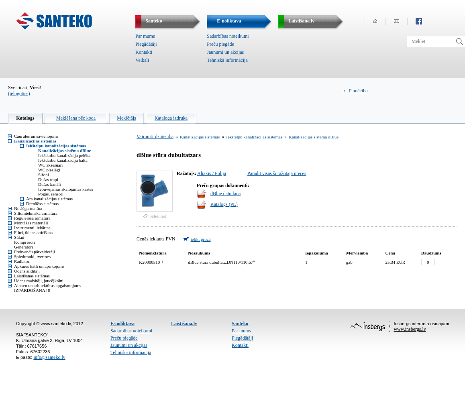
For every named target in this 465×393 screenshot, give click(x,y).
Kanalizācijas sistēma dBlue (64, 150)
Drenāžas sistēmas (42, 203)
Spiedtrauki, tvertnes (32, 256)
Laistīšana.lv (184, 323)
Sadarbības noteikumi (228, 36)
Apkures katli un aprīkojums (39, 266)
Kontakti (143, 52)
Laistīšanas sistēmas (32, 275)
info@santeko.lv (49, 357)
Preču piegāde (220, 44)
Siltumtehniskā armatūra (35, 213)
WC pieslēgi (49, 169)
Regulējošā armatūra (32, 218)
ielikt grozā (201, 239)
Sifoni (43, 174)
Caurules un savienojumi (36, 136)
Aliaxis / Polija (211, 173)
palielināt (158, 216)
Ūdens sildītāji (27, 271)
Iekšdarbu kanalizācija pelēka (64, 155)
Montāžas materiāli (31, 222)
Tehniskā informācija (227, 60)
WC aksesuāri (50, 165)
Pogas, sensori (50, 193)
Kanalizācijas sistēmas (35, 140)
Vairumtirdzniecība (155, 136)
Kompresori (24, 242)
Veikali (142, 60)
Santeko (240, 323)
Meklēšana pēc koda (76, 118)
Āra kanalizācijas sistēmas (49, 198)
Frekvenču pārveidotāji (34, 251)
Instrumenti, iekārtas (32, 227)
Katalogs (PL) (224, 204)
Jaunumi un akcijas (225, 52)
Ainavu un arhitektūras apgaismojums (47, 285)
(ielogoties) (19, 93)
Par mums (145, 36)
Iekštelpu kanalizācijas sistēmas (56, 145)
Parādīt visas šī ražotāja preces (276, 173)
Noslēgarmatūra (28, 208)
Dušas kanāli (49, 184)
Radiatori (22, 261)
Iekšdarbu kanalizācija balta (63, 160)
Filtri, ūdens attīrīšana (33, 232)
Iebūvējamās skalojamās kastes (65, 189)
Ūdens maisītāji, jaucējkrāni (38, 280)
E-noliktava (122, 323)
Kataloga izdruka (171, 118)
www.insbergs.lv (410, 329)
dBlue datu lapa (225, 193)
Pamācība (358, 91)
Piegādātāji (146, 44)
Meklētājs (126, 118)
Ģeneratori (23, 246)
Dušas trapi (48, 179)
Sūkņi (19, 237)
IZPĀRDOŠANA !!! (32, 290)
